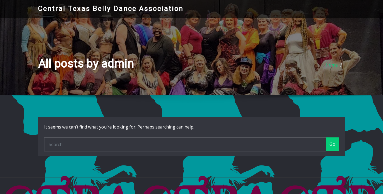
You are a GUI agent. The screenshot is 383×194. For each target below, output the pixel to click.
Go (332, 144)
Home (332, 65)
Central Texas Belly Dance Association (110, 9)
